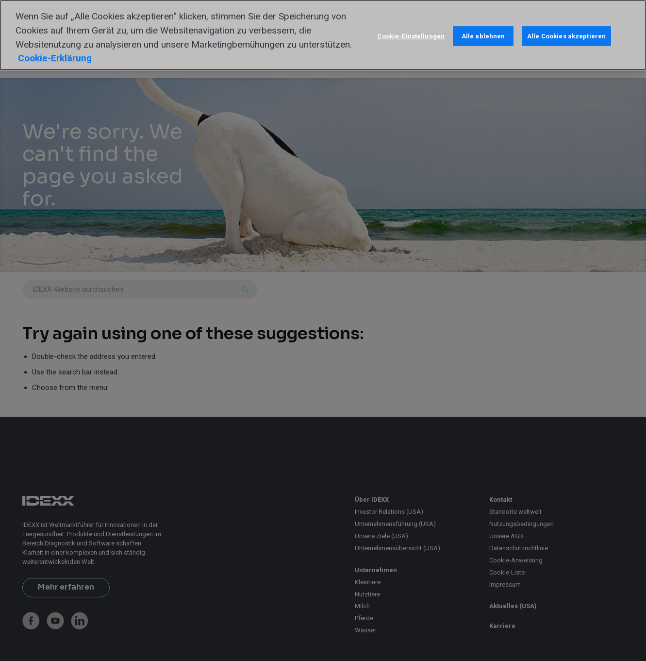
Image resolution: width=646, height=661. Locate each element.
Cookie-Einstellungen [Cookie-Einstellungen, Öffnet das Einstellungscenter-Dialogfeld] (411, 35)
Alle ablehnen (483, 35)
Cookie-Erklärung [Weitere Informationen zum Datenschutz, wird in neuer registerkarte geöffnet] (55, 58)
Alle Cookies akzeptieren (566, 35)
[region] (323, 35)
